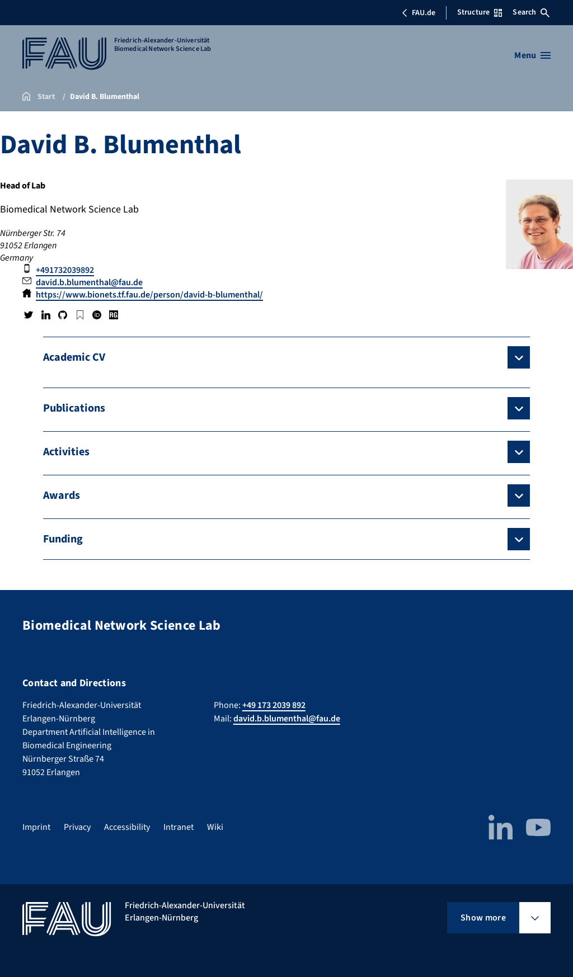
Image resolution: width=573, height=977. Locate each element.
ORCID (97, 315)
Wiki (215, 827)
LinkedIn (45, 315)
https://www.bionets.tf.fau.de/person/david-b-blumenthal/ (149, 295)
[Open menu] (532, 55)
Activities (66, 452)
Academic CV (74, 357)
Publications (74, 408)
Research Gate (113, 315)
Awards (61, 495)
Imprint (36, 827)
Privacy (77, 827)
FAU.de (418, 12)
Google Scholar (79, 315)
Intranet (178, 827)
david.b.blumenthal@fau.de (89, 282)
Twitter (28, 315)
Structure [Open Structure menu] (479, 12)
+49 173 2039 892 (274, 705)
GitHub (63, 315)
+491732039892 (65, 270)
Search (531, 12)
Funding (63, 539)
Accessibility (127, 827)
